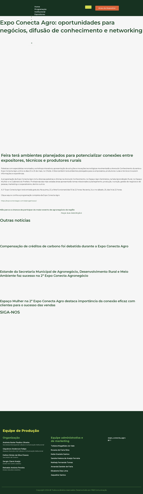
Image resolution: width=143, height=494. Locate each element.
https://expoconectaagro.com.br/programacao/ (20, 201)
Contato (38, 20)
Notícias (38, 17)
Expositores (40, 14)
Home (37, 7)
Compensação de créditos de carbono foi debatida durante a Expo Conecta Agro (70, 247)
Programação (41, 9)
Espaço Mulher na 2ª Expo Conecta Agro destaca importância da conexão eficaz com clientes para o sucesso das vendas (69, 304)
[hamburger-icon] (88, 7)
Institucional (40, 12)
